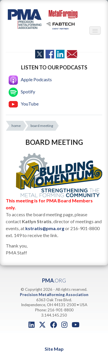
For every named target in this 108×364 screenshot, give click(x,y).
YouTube (24, 103)
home (16, 125)
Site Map (54, 349)
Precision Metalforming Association (54, 294)
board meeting (42, 125)
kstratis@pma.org (44, 228)
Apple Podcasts (30, 79)
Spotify (22, 91)
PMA (54, 280)
